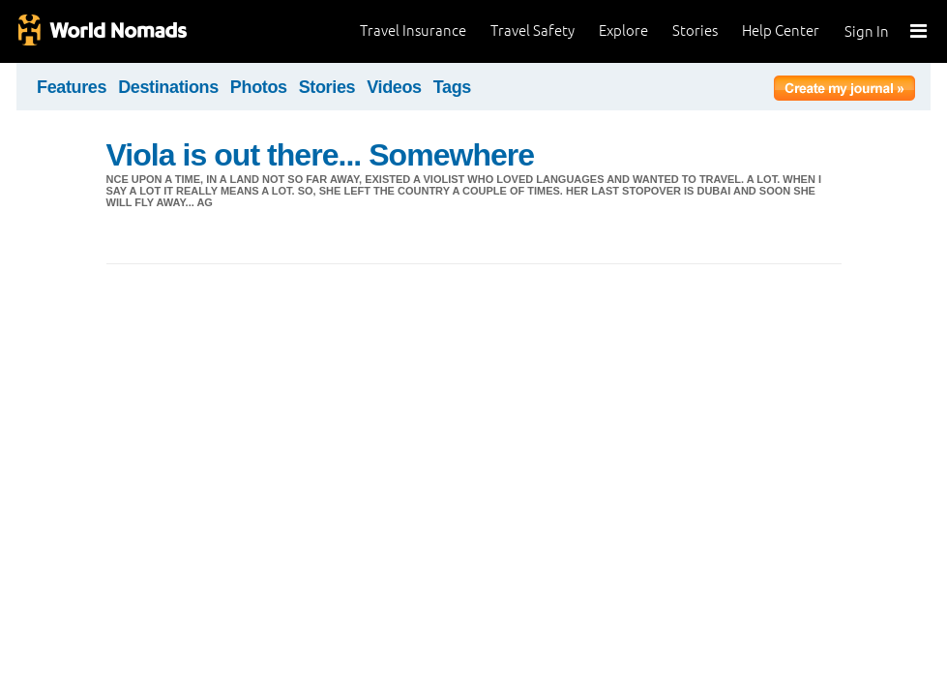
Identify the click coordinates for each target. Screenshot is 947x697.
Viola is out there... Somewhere (320, 154)
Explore (623, 30)
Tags (452, 87)
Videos (394, 87)
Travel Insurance (413, 30)
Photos (258, 87)
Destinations (168, 87)
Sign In (866, 31)
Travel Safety (532, 30)
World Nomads (101, 31)
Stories (695, 30)
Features (71, 87)
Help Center (780, 30)
